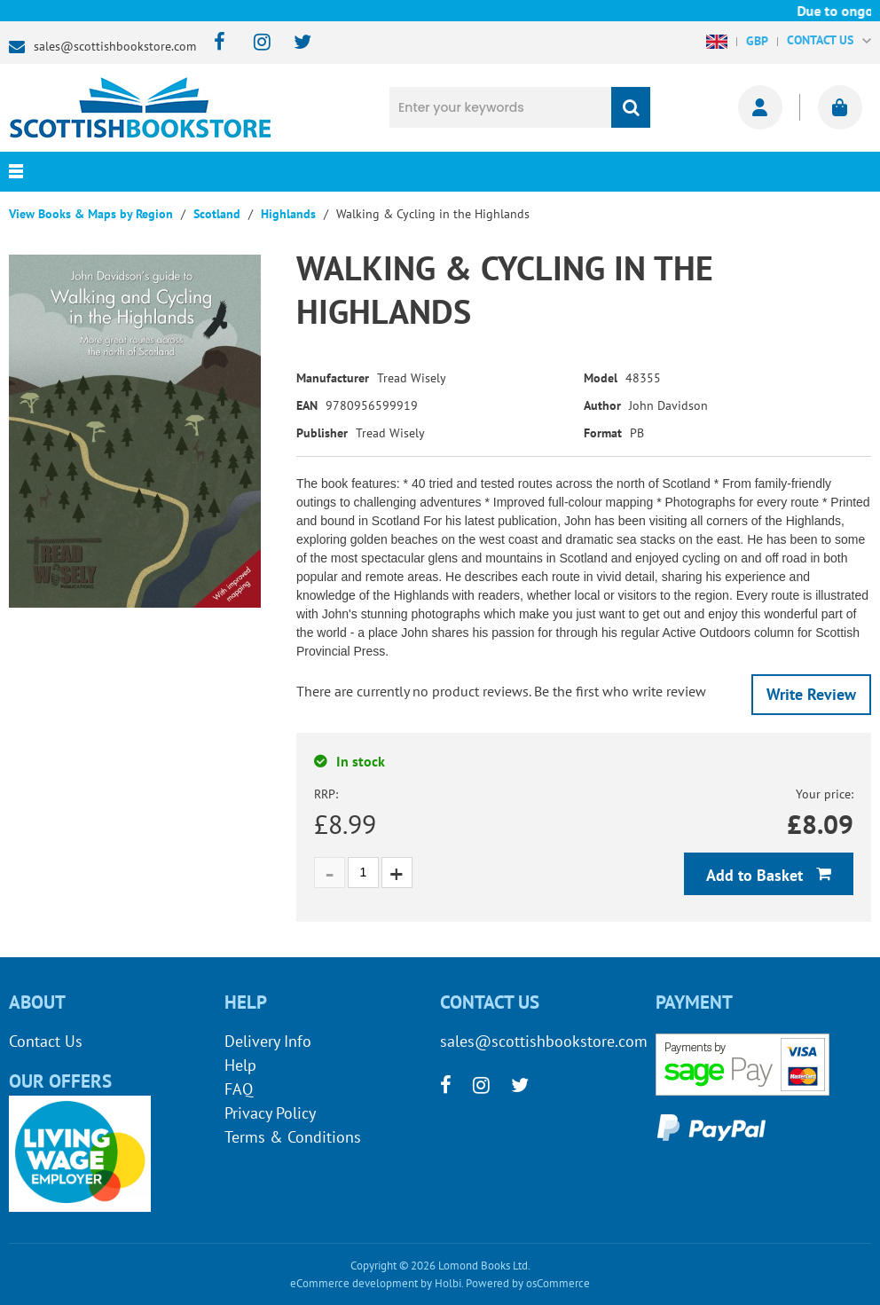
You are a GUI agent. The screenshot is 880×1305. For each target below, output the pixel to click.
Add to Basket (756, 875)
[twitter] (294, 43)
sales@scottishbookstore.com (115, 46)
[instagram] (254, 43)
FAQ (238, 1089)
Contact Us (45, 1041)
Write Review (811, 694)
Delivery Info (267, 1041)
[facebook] (214, 43)
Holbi (448, 1283)
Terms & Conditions (292, 1137)
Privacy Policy (270, 1113)
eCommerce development (354, 1283)
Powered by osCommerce (528, 1283)
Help (240, 1065)
